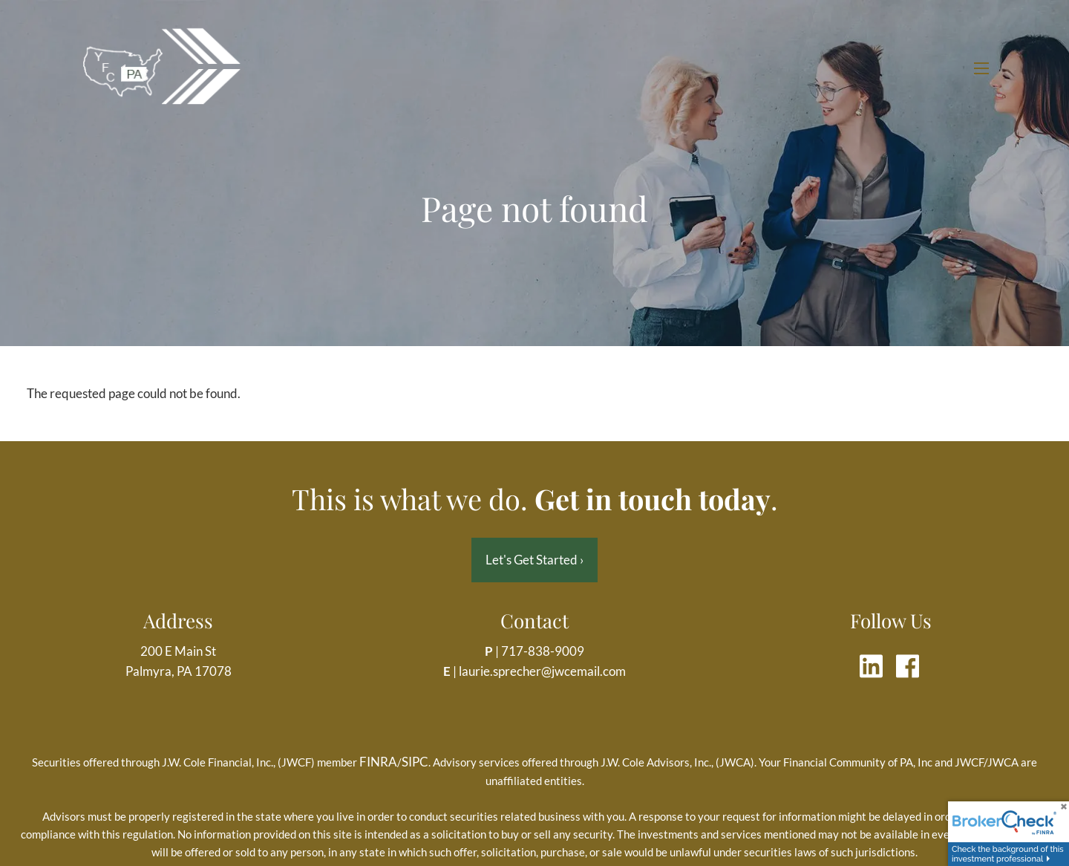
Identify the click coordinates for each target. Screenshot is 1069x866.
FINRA (378, 761)
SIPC (415, 761)
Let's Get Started (534, 559)
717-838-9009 (542, 651)
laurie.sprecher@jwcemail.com (542, 671)
